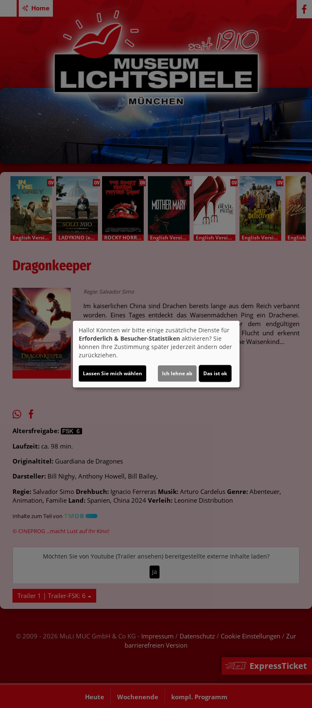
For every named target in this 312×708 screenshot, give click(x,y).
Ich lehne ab (177, 373)
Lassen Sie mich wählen (112, 373)
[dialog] (156, 354)
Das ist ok (215, 373)
